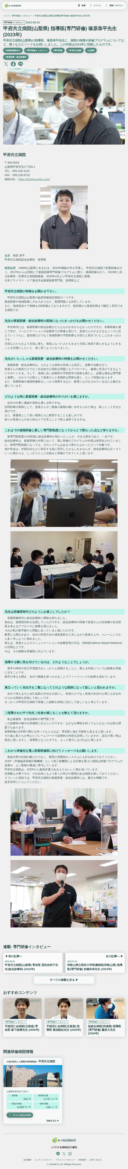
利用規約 (82, 1160)
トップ (6, 16)
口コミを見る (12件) (20, 1115)
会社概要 (27, 1160)
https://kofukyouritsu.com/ (34, 179)
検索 (81, 5)
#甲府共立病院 (75, 50)
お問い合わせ (95, 1160)
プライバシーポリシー (65, 1160)
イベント (95, 5)
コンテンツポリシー (43, 1160)
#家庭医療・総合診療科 (16, 57)
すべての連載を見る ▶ (64, 980)
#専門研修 (58, 50)
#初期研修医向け (13, 50)
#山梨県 (91, 50)
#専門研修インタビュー (37, 50)
